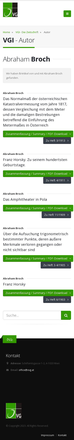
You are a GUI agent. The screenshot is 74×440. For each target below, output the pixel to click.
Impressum (47, 435)
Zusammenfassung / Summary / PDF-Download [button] (39, 134)
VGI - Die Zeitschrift (27, 32)
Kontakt (62, 435)
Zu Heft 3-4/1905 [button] (55, 265)
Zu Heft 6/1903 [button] (57, 299)
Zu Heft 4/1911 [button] (57, 180)
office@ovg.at (26, 369)
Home (6, 32)
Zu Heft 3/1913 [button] (57, 140)
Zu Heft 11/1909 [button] (56, 215)
